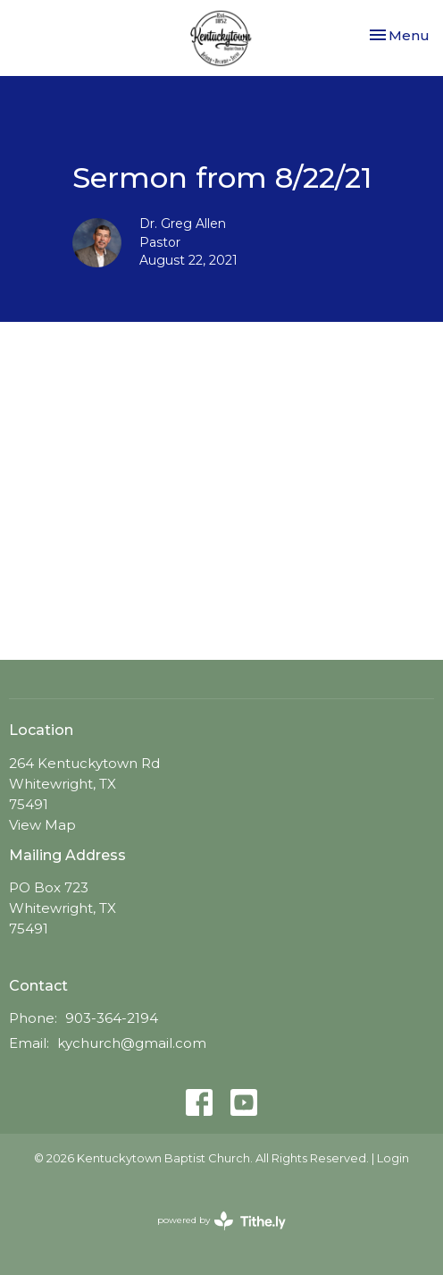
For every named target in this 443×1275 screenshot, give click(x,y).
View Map (42, 824)
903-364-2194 (111, 1017)
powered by (221, 1221)
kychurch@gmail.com (131, 1042)
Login (393, 1158)
